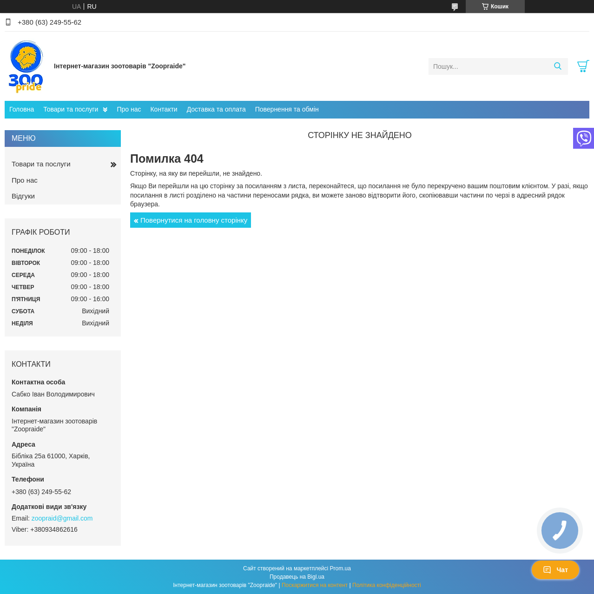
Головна (21, 109)
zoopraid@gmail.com (62, 518)
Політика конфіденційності (386, 585)
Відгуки (23, 196)
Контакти (163, 109)
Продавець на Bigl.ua (297, 577)
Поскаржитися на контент (315, 585)
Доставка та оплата (216, 109)
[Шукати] (557, 66)
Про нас (129, 109)
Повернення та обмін (287, 109)
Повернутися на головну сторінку (193, 220)
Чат (555, 570)
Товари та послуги (70, 109)
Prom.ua (340, 568)
